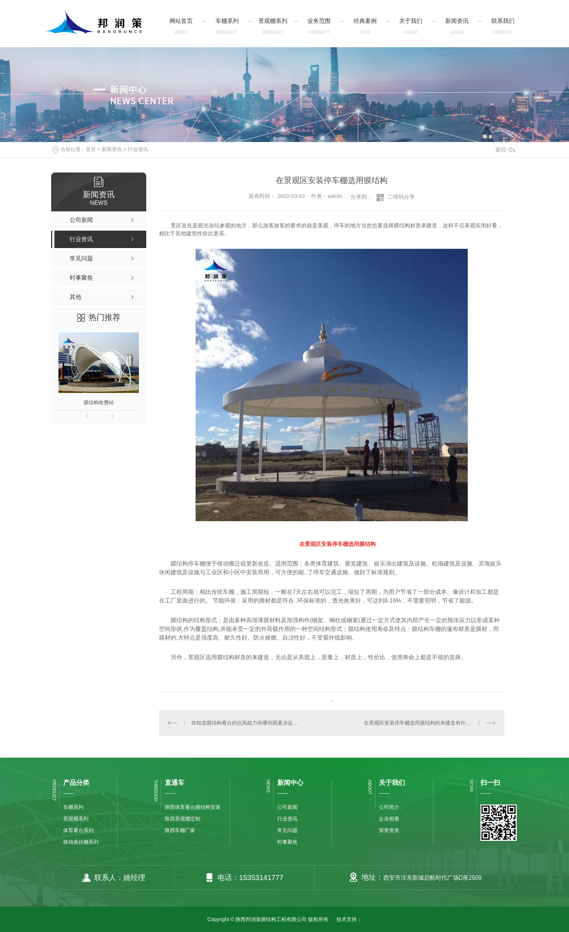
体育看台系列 (78, 830)
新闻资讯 (112, 149)
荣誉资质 (389, 830)
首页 (91, 149)
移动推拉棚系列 (81, 842)
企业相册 (389, 819)
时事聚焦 (287, 842)
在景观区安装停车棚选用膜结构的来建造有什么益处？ (425, 723)
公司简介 (389, 807)
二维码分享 (401, 197)
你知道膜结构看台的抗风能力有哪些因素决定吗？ (245, 723)
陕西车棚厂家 (180, 830)
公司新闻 (287, 807)
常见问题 (287, 830)
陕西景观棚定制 (182, 819)
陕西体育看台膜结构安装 (193, 807)
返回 (505, 149)
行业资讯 (138, 149)
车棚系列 (73, 807)
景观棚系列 (76, 819)
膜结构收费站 (98, 402)
